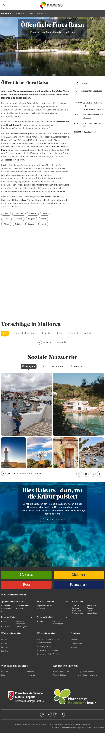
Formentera (31, 675)
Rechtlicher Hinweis (56, 724)
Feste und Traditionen (20, 622)
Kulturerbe (5, 626)
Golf (3, 611)
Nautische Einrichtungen (57, 622)
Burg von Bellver (58, 146)
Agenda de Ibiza (59, 675)
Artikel (87, 333)
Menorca (30, 672)
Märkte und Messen (91, 607)
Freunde (19, 219)
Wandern (19, 608)
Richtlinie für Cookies (39, 724)
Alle (5, 333)
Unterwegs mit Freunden (47, 650)
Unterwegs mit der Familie (48, 654)
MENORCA (20, 13)
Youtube (57, 366)
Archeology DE (21, 626)
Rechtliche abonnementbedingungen (77, 724)
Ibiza (3, 675)
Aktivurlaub (6, 608)
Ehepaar (31, 219)
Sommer (31, 224)
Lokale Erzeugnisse (92, 612)
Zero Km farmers (75, 607)
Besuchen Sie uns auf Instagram (24, 473)
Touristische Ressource (24, 333)
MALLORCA (6, 13)
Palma (4, 149)
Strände (40, 621)
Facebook (76, 366)
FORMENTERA (43, 13)
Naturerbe (41, 608)
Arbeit (43, 219)
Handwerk (5, 621)
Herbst (43, 224)
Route (59, 333)
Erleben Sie (73, 333)
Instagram (28, 366)
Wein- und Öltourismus (77, 612)
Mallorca (4, 672)
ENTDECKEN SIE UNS (55, 520)
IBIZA (30, 13)
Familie (6, 219)
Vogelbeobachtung (44, 606)
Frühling (18, 224)
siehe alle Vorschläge (56, 342)
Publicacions (76, 643)
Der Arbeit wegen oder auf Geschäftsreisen (48, 641)
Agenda (74, 639)
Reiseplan (46, 333)
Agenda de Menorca (86, 672)
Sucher (74, 647)
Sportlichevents (22, 606)
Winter (6, 224)
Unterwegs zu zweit (45, 646)
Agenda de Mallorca (61, 672)
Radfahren (5, 606)
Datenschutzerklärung (22, 724)
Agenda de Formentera (87, 675)
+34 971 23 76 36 (89, 132)
